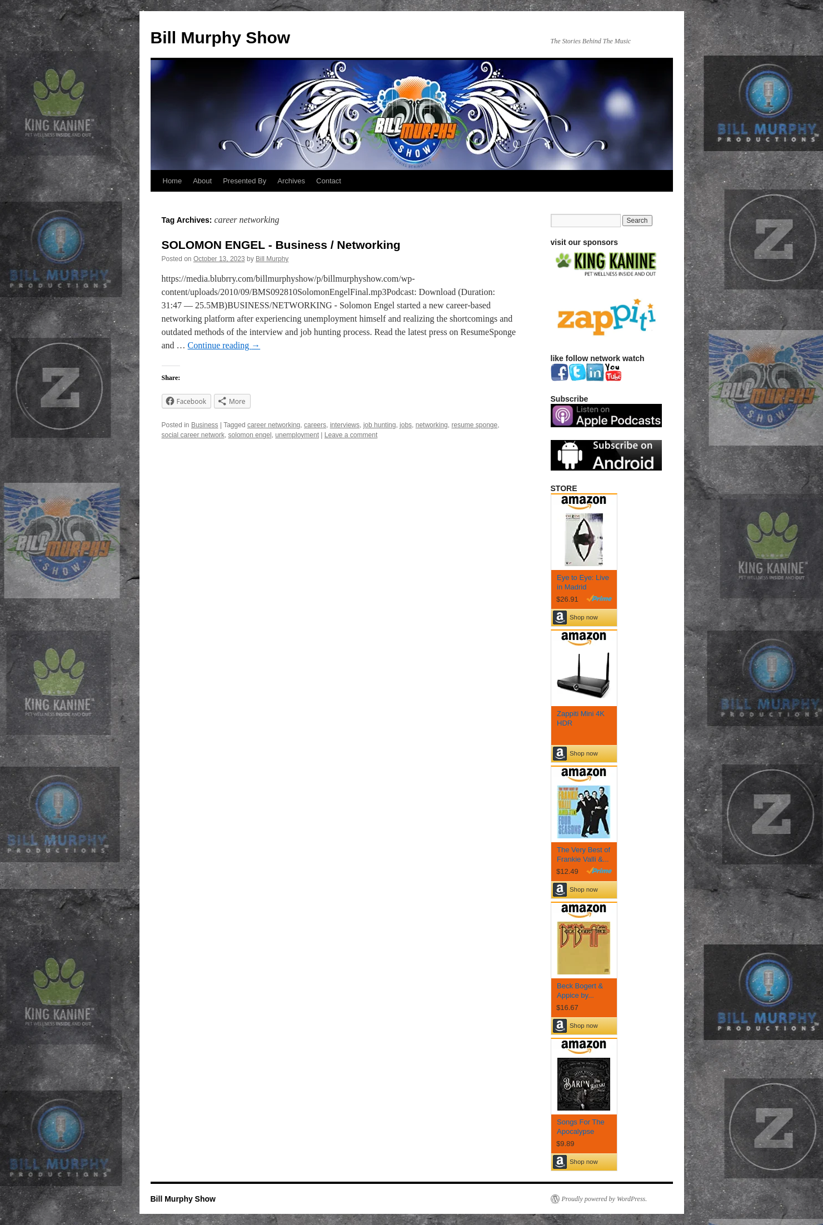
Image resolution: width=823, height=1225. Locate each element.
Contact (328, 181)
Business (204, 425)
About (202, 181)
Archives (291, 181)
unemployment (297, 435)
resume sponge (474, 425)
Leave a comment (351, 435)
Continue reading (224, 345)
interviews (345, 425)
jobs (406, 425)
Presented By (244, 181)
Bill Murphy (272, 259)
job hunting (379, 425)
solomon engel (250, 435)
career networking (273, 425)
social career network (193, 435)
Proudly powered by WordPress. (604, 1199)
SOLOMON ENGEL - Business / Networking (281, 244)
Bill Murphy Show (221, 37)
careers (315, 425)
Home (172, 181)
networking (432, 425)
